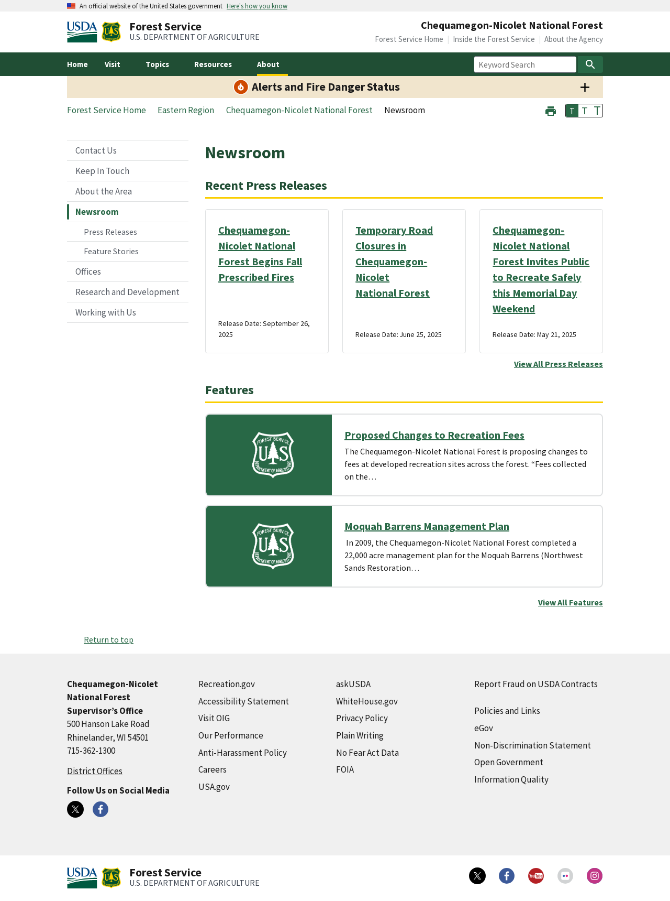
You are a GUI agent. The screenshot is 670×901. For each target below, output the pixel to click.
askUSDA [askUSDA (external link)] (353, 684)
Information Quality (511, 779)
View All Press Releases (558, 364)
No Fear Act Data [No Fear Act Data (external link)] (367, 752)
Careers (212, 769)
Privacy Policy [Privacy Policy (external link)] (362, 718)
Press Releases (110, 231)
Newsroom (97, 212)
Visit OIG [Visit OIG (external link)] (214, 718)
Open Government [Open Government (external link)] (508, 762)
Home (77, 64)
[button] (550, 109)
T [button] (572, 110)
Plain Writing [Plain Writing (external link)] (360, 735)
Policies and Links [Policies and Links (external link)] (507, 711)
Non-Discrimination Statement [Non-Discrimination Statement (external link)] (532, 745)
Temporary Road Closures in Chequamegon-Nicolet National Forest (394, 261)
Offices (88, 271)
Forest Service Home (409, 39)
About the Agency (573, 39)
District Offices (94, 771)
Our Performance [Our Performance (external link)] (230, 735)
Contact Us (96, 150)
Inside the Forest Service (494, 39)
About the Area (103, 191)
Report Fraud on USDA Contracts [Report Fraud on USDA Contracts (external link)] (536, 684)
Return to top (108, 639)
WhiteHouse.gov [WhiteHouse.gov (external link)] (367, 701)
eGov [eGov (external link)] (483, 728)
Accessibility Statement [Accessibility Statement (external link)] (243, 701)
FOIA (345, 769)
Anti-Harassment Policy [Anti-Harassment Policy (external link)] (242, 752)
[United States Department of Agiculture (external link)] (84, 31)
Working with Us (105, 312)
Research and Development (127, 292)
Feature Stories (111, 251)
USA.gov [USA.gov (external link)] (214, 787)
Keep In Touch (102, 171)
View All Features (570, 602)
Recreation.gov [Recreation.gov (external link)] (226, 684)
